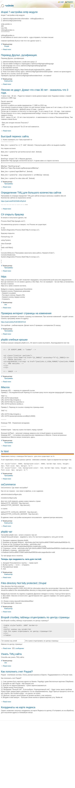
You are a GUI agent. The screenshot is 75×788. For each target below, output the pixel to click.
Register (70, 2)
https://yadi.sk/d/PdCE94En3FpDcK (13, 201)
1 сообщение (19, 648)
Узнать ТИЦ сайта (11, 654)
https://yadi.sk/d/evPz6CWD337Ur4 (13, 322)
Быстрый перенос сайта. (15, 136)
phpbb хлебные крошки (14, 339)
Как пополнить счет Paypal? (17, 671)
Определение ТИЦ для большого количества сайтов (31, 192)
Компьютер (8, 81)
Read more (7, 49)
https (3, 276)
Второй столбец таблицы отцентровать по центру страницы (35, 617)
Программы (8, 184)
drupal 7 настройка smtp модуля (19, 12)
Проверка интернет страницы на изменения (26, 313)
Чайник (7, 6)
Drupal (6, 46)
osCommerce (8, 484)
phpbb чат (6, 531)
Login (62, 2)
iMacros (5, 387)
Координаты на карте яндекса (18, 707)
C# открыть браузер (12, 214)
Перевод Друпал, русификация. (19, 55)
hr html (5, 451)
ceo (5, 304)
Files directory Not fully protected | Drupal (23, 583)
